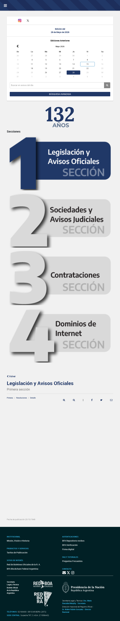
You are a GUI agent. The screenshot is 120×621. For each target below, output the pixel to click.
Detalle (33, 398)
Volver (11, 376)
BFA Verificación (70, 545)
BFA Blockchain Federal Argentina (22, 568)
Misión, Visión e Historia (18, 540)
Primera (10, 398)
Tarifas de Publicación (17, 552)
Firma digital (68, 549)
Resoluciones (21, 398)
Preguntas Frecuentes (72, 561)
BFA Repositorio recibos (73, 540)
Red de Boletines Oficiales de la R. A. (23, 564)
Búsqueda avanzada (60, 94)
